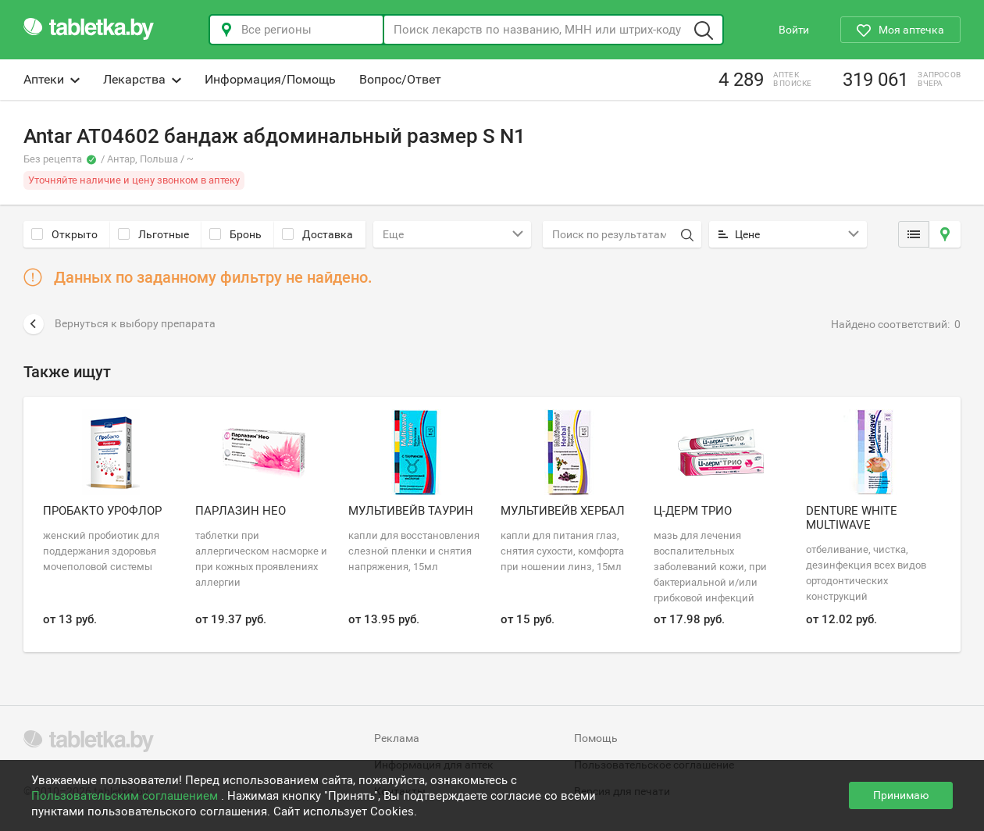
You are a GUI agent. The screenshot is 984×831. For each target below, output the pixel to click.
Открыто (64, 234)
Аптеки (51, 79)
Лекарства (142, 79)
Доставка (317, 234)
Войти (794, 29)
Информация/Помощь (270, 79)
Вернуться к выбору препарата (119, 324)
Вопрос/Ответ (400, 79)
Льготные (153, 234)
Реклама (396, 738)
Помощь (596, 738)
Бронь (235, 234)
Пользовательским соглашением (126, 796)
